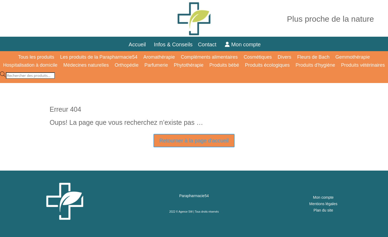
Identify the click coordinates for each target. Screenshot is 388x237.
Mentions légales (323, 204)
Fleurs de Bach (313, 57)
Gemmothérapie (352, 57)
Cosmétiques (258, 57)
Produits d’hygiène (315, 65)
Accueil (137, 44)
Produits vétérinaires (363, 65)
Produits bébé (224, 65)
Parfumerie (156, 65)
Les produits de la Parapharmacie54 (98, 57)
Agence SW (186, 211)
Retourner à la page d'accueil (194, 141)
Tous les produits (36, 57)
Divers (284, 57)
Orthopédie (127, 65)
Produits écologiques (267, 65)
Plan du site (323, 210)
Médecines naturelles (86, 65)
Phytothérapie (188, 65)
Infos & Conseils (173, 44)
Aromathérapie (159, 57)
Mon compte (243, 44)
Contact (210, 44)
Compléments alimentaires (209, 57)
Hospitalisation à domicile (30, 65)
